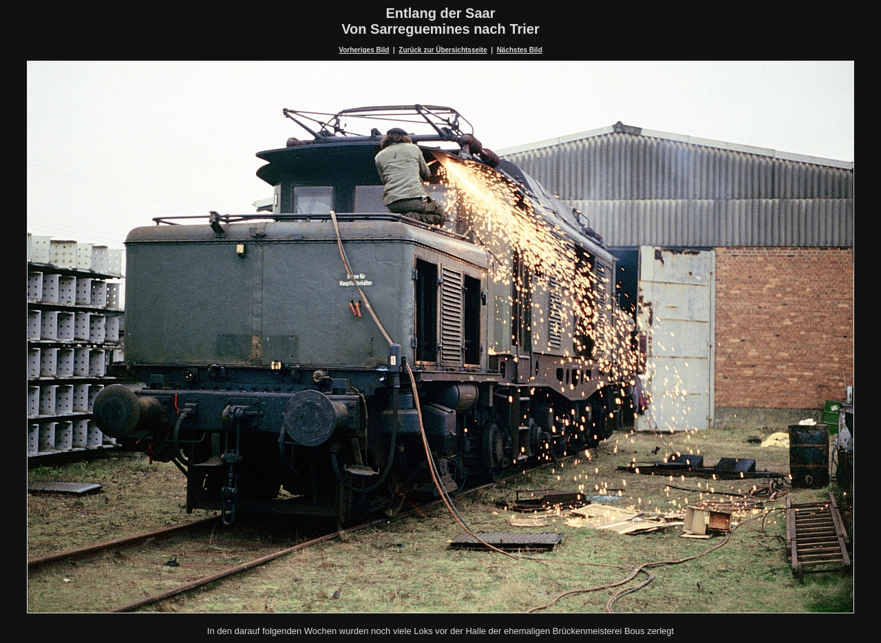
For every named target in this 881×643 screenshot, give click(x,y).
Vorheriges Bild (364, 50)
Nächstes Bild (519, 50)
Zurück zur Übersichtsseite (443, 50)
